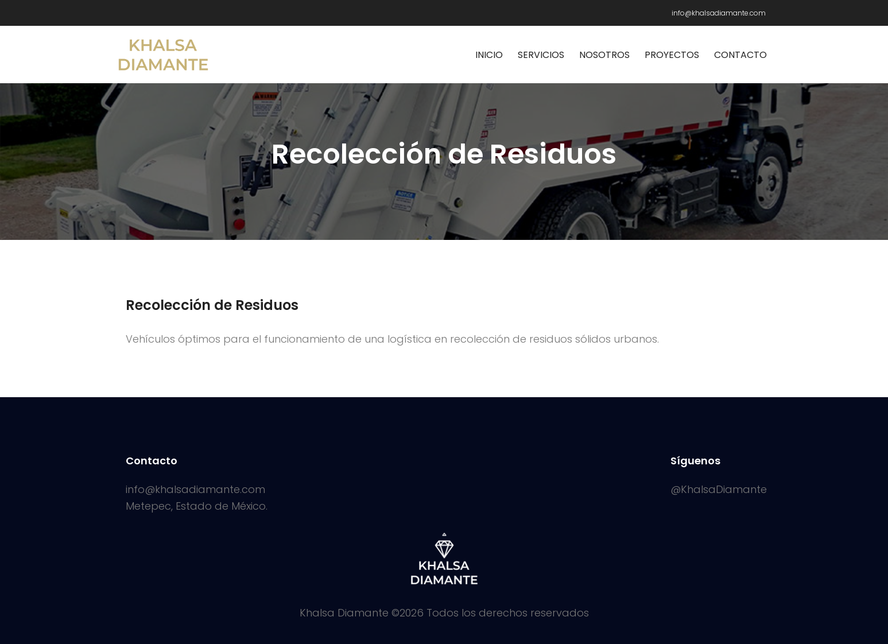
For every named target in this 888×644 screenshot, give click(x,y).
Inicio (489, 54)
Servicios (541, 54)
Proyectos (672, 54)
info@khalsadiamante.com (719, 13)
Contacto (740, 54)
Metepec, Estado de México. (196, 506)
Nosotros (604, 54)
